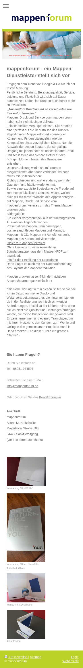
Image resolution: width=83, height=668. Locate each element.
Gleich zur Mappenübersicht (26, 243)
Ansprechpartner (18, 280)
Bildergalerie (15, 214)
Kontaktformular (50, 397)
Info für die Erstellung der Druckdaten (32, 260)
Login (75, 657)
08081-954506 (23, 368)
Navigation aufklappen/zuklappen (41, 6)
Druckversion (16, 657)
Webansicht (70, 661)
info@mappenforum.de (22, 386)
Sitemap (35, 657)
